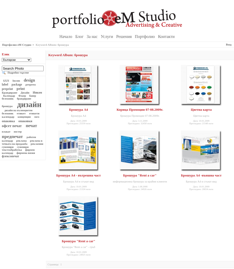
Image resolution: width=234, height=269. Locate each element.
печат (31, 125)
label (5, 84)
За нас (93, 36)
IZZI (6, 80)
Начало (66, 36)
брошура (7, 106)
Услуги (107, 36)
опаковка (9, 121)
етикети (34, 113)
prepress (30, 84)
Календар (9, 95)
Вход (228, 44)
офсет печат (12, 126)
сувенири (22, 146)
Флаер (22, 95)
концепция (24, 116)
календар (8, 116)
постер (17, 131)
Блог (80, 36)
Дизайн (25, 92)
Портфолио (145, 36)
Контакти (166, 36)
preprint (8, 89)
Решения (124, 36)
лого (36, 116)
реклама (21, 140)
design (29, 80)
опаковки (25, 121)
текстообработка (12, 149)
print (21, 89)
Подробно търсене (18, 72)
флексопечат (11, 156)
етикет (21, 113)
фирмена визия (26, 153)
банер (33, 95)
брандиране (24, 98)
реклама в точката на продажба (22, 142)
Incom (16, 80)
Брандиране (10, 92)
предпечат (13, 136)
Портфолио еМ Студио (16, 44)
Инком (37, 92)
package (17, 84)
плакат (6, 131)
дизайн (28, 104)
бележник (8, 98)
